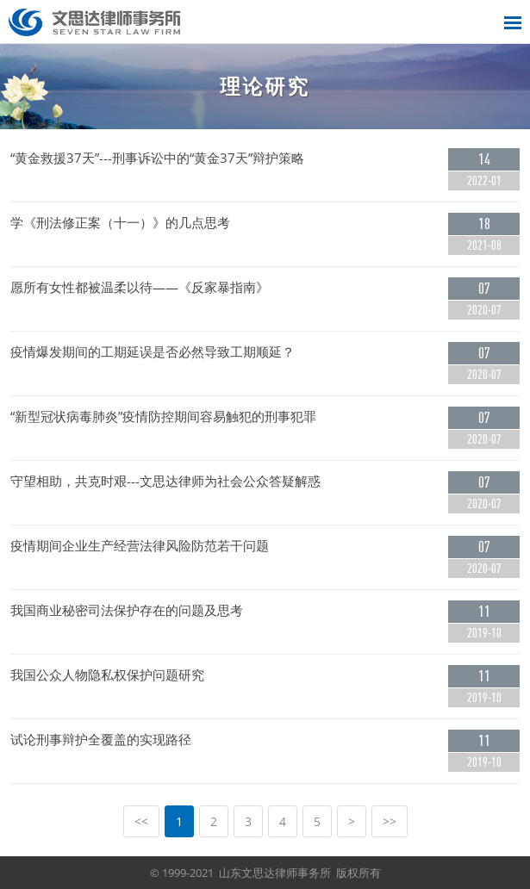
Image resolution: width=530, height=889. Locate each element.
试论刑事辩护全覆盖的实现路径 (100, 739)
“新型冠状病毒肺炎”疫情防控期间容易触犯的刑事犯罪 (163, 416)
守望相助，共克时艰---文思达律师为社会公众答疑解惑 (165, 481)
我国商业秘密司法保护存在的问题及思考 (126, 610)
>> (389, 821)
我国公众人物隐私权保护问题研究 (107, 675)
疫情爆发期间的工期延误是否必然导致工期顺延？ (152, 352)
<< (141, 821)
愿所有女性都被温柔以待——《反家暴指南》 (139, 287)
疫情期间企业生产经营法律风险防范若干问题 (139, 546)
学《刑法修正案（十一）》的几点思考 (120, 223)
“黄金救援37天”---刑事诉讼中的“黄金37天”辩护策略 (157, 158)
